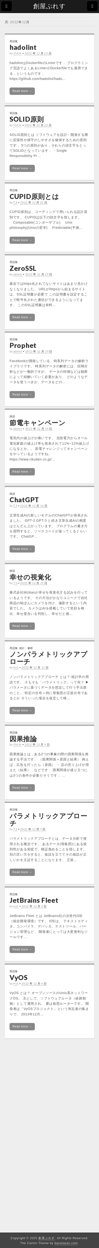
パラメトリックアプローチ (48, 819)
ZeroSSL (23, 268)
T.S (15, 202)
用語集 (14, 41)
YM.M (17, 53)
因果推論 (23, 739)
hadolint (23, 47)
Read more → (22, 91)
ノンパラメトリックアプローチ (49, 657)
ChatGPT (24, 500)
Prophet (23, 345)
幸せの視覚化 (30, 577)
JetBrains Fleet (34, 900)
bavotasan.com (66, 1243)
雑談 (12, 416)
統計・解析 (26, 647)
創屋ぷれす (49, 6)
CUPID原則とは (34, 196)
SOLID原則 (27, 119)
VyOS (19, 977)
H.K (15, 667)
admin (17, 274)
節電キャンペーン (38, 423)
